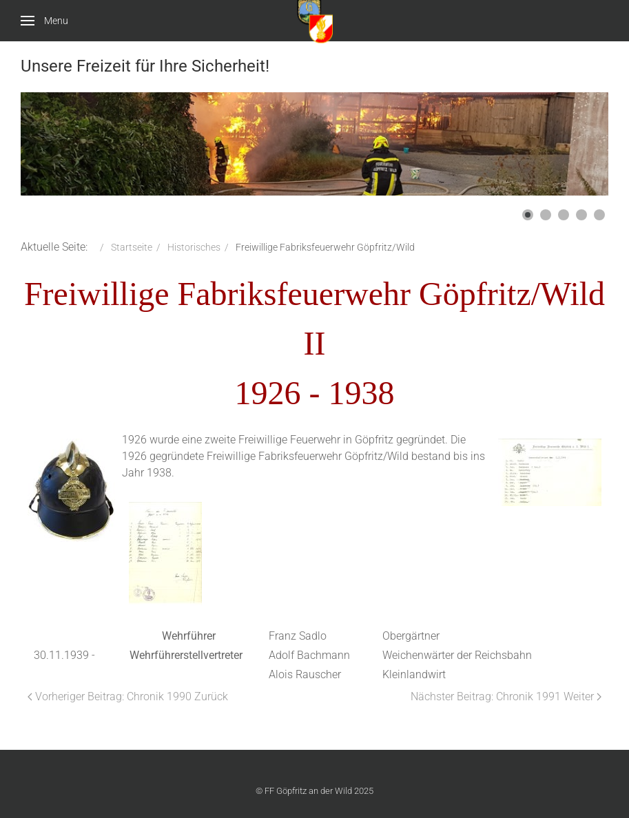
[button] (527, 214)
